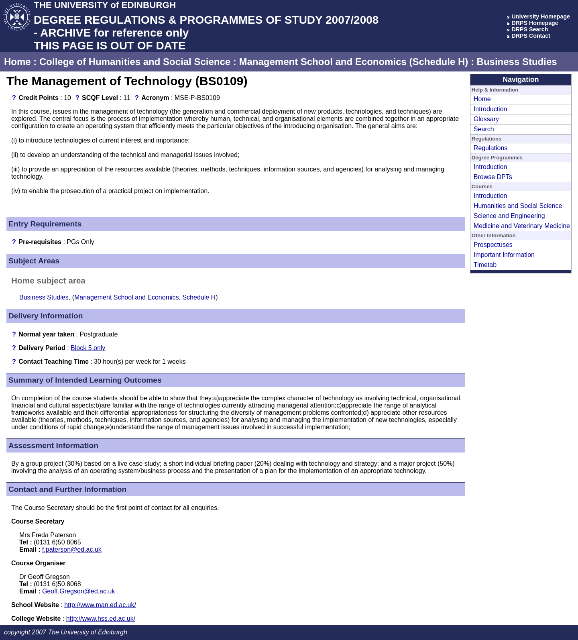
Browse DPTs (493, 176)
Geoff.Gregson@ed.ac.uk (78, 591)
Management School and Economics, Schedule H (145, 297)
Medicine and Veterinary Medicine (522, 225)
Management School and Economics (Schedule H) (353, 61)
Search (484, 129)
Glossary (486, 119)
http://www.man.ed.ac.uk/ (100, 604)
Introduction (490, 109)
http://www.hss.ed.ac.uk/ (101, 618)
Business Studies (517, 61)
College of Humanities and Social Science (134, 61)
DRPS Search (529, 29)
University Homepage (540, 16)
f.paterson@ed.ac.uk (72, 549)
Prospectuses (493, 244)
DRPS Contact (530, 36)
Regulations (491, 148)
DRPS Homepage (534, 23)
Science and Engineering (509, 215)
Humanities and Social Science (518, 205)
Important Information (504, 254)
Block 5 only (88, 347)
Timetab (485, 264)
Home (17, 61)
